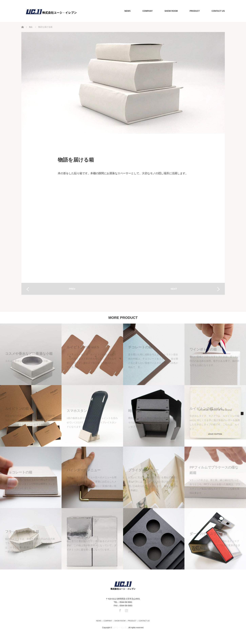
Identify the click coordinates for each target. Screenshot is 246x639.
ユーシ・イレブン (120, 626)
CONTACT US (218, 11)
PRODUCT (195, 11)
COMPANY (147, 11)
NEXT (174, 288)
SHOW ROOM (171, 11)
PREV (72, 288)
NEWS (127, 11)
